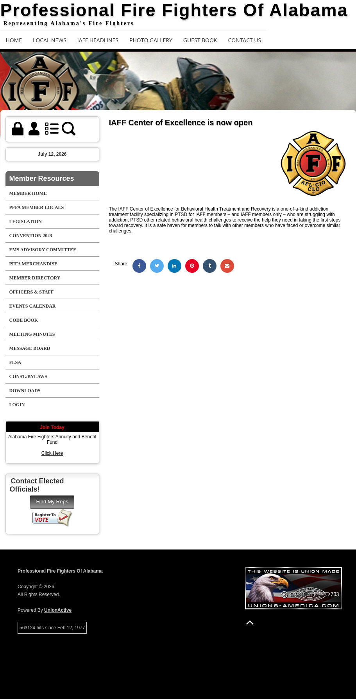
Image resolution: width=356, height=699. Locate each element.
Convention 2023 (30, 235)
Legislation (25, 221)
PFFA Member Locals (36, 207)
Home (14, 40)
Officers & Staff (31, 292)
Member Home (28, 193)
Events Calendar (32, 306)
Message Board (29, 348)
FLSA (15, 362)
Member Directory (35, 278)
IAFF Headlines (97, 40)
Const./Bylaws (28, 376)
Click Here (52, 453)
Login (17, 404)
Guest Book (200, 40)
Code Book (23, 320)
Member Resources (41, 178)
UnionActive (58, 610)
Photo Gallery (150, 40)
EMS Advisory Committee (43, 249)
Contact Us (244, 40)
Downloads (25, 390)
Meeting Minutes (32, 334)
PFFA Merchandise (33, 264)
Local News (49, 40)
